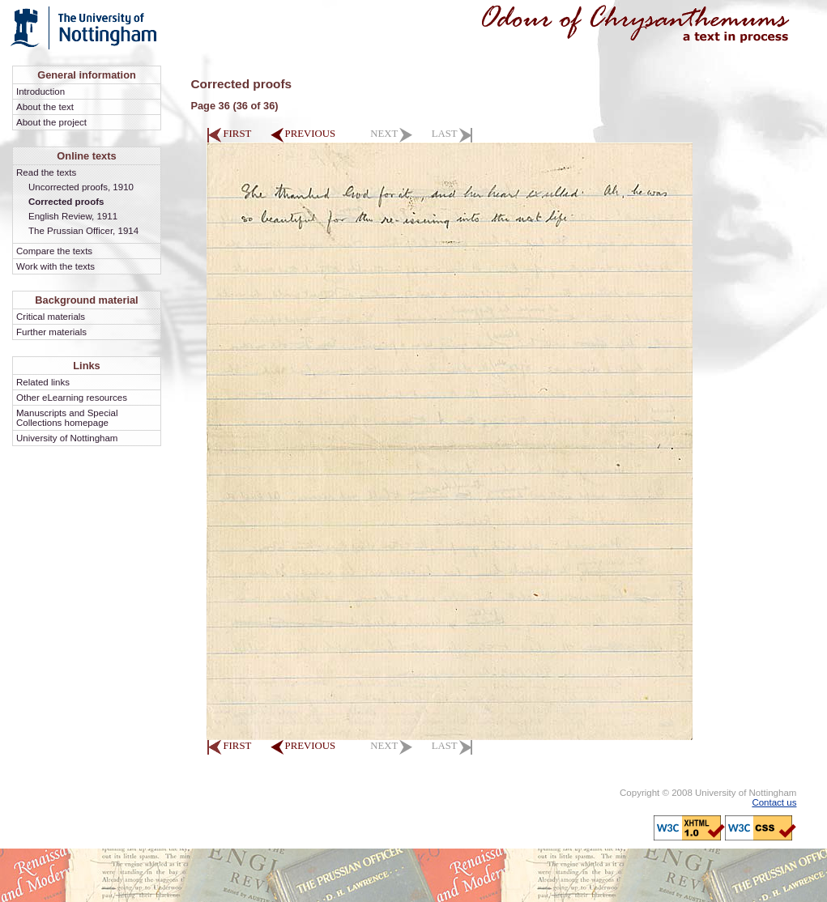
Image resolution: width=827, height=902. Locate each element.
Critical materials (50, 316)
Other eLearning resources (71, 397)
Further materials (51, 332)
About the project (51, 122)
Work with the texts (55, 266)
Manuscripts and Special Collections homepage (66, 418)
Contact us (774, 802)
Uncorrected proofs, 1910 (81, 187)
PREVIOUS (303, 133)
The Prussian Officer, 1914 (83, 231)
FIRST (229, 133)
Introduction (40, 91)
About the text (45, 107)
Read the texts (46, 172)
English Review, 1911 (72, 216)
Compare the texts (54, 251)
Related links (43, 382)
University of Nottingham (66, 438)
